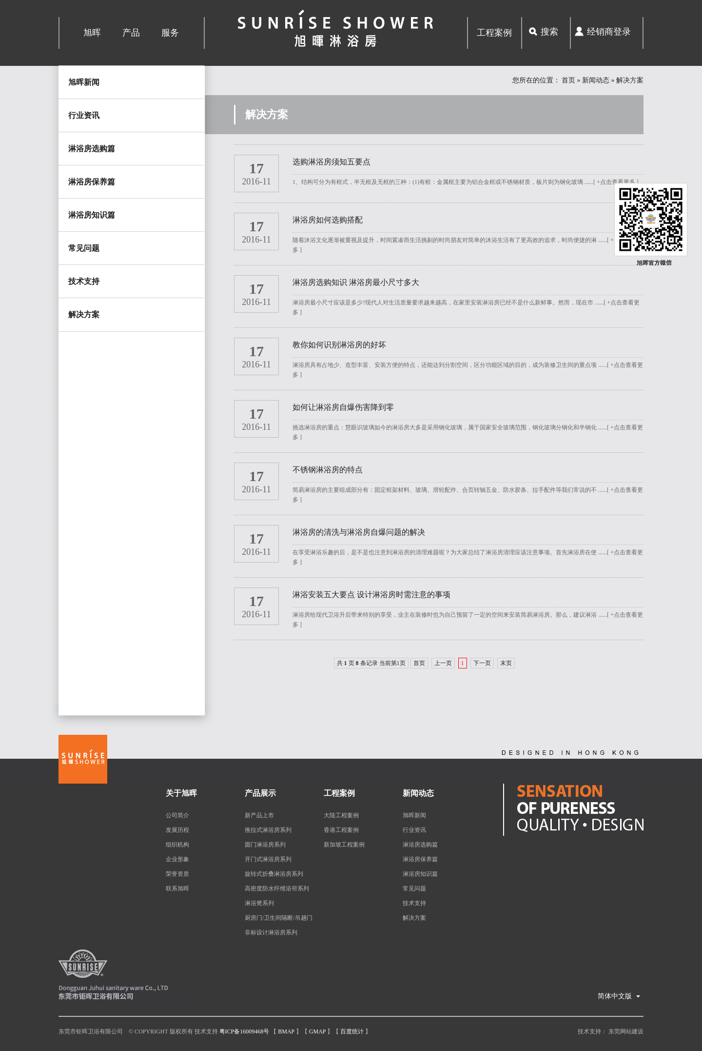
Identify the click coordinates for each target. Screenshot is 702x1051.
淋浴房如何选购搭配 (327, 220)
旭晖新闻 (83, 82)
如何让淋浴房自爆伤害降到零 (343, 407)
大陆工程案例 (341, 815)
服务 (170, 33)
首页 (568, 80)
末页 (506, 663)
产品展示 (260, 793)
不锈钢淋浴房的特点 (327, 469)
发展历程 (177, 830)
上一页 (443, 663)
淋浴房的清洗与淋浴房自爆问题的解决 (358, 532)
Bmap (286, 1031)
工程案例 (494, 33)
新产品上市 (259, 815)
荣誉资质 (177, 873)
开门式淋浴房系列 (268, 859)
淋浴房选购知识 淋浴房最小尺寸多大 (355, 282)
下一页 (482, 663)
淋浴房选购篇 (91, 148)
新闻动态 (595, 80)
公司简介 (177, 815)
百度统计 (352, 1031)
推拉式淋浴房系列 (268, 830)
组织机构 (177, 844)
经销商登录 (609, 32)
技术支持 (83, 281)
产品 (131, 33)
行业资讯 (83, 115)
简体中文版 (619, 993)
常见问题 (83, 248)
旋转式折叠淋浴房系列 (274, 873)
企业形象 (177, 859)
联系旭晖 (177, 888)
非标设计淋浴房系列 (271, 932)
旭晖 (92, 33)
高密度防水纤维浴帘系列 (277, 888)
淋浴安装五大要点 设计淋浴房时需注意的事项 (371, 594)
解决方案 (83, 314)
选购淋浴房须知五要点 (331, 162)
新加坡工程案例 (344, 844)
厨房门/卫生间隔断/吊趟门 (278, 917)
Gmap (317, 1031)
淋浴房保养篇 (91, 182)
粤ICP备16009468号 (244, 1031)
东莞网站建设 (626, 1031)
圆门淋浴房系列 (265, 844)
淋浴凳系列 (259, 903)
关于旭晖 (181, 793)
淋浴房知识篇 (91, 215)
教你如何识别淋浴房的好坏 (339, 345)
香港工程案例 (341, 830)
